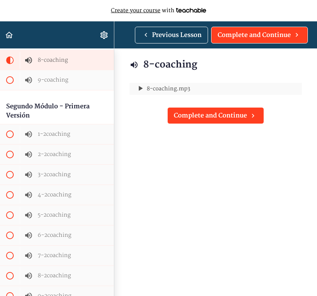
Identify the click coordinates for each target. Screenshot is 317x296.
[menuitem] (104, 34)
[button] (9, 34)
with (158, 10)
